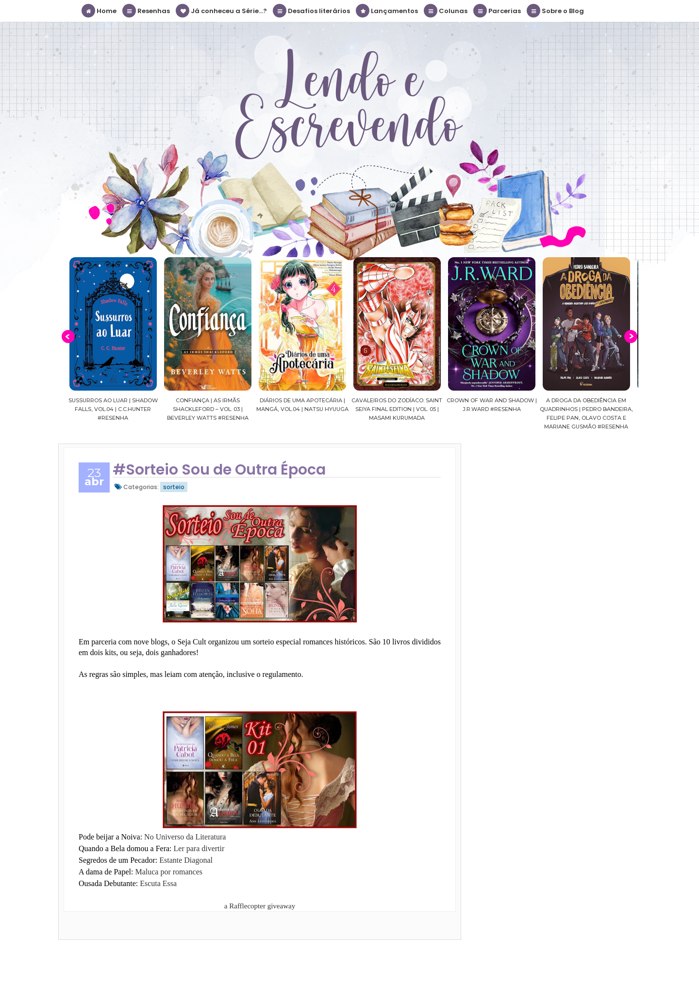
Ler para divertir (199, 848)
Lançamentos (387, 10)
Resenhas (146, 10)
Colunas (446, 10)
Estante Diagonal (186, 860)
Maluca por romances (168, 872)
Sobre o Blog (556, 10)
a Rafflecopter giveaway (259, 906)
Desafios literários (312, 10)
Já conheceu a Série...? (222, 10)
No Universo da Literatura (185, 837)
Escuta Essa (158, 883)
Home (99, 10)
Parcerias (497, 10)
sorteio (173, 487)
